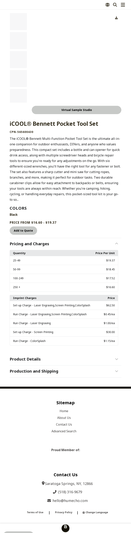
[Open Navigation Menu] (123, 4)
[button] (65, 244)
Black (14, 215)
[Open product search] (115, 4)
